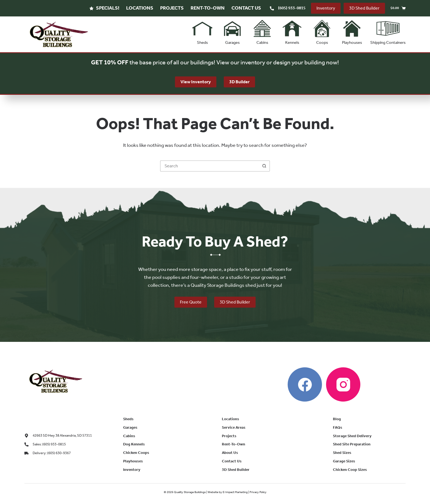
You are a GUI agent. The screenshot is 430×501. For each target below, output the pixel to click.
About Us (230, 452)
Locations (139, 8)
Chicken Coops (136, 452)
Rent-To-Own (208, 8)
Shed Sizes (342, 452)
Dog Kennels (134, 444)
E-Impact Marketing (235, 492)
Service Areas (233, 427)
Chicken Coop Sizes (350, 469)
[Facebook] (305, 384)
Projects (172, 8)
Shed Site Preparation (351, 444)
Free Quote (191, 302)
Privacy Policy (258, 492)
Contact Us (246, 8)
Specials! (104, 8)
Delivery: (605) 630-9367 (52, 453)
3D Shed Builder (364, 8)
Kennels (292, 31)
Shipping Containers (388, 31)
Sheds (202, 31)
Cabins (262, 31)
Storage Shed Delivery (352, 436)
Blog (337, 419)
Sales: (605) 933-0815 (49, 444)
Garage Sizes (344, 461)
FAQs (337, 427)
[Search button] (264, 166)
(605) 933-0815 (291, 7)
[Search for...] (209, 166)
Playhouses (351, 31)
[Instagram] (343, 384)
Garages (232, 31)
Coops (321, 31)
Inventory (325, 8)
